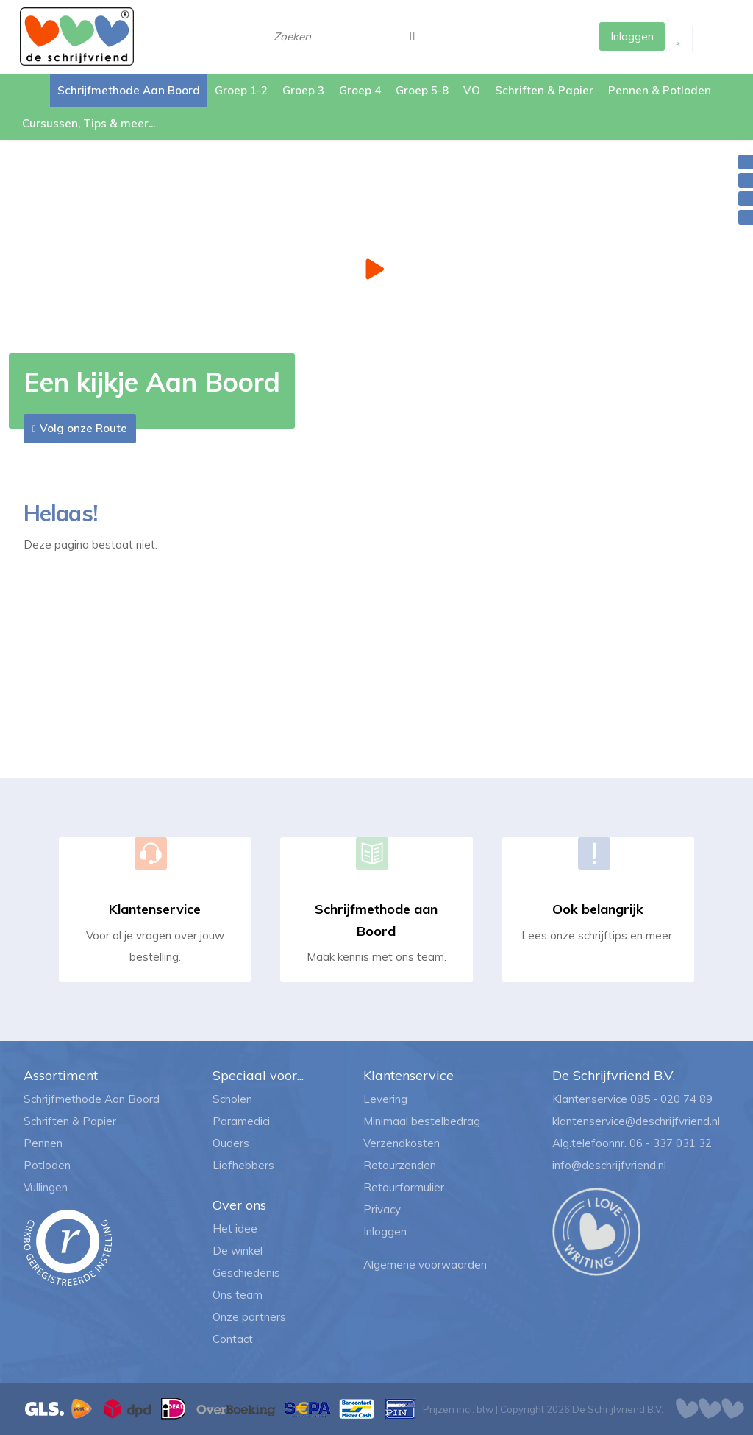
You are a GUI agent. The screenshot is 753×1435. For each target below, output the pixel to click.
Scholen (232, 1099)
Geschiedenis (246, 1273)
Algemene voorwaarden (425, 1265)
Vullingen (46, 1187)
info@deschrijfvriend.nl (609, 1165)
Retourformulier (403, 1187)
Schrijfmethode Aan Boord (92, 1099)
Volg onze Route (83, 428)
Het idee (235, 1228)
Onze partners (249, 1317)
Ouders (231, 1143)
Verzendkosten (401, 1143)
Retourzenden (399, 1165)
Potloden (47, 1165)
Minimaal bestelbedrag (421, 1121)
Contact (233, 1339)
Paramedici (241, 1121)
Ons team (238, 1295)
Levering (385, 1099)
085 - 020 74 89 (671, 1099)
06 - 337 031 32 (670, 1143)
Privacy (382, 1209)
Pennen (43, 1143)
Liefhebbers (243, 1165)
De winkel (238, 1251)
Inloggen (385, 1231)
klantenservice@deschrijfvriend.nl (636, 1121)
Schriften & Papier (70, 1121)
